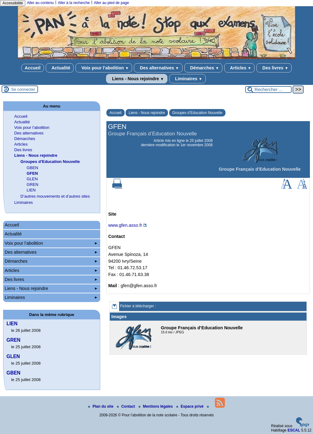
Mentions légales (156, 406)
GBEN (32, 167)
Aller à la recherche (74, 3)
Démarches (203, 68)
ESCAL (294, 430)
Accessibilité (12, 3)
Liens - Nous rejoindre (136, 79)
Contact (126, 406)
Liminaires (187, 79)
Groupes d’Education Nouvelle (197, 113)
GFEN (32, 173)
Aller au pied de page (111, 3)
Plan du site (101, 406)
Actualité (59, 68)
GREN (32, 184)
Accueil (33, 67)
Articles (239, 68)
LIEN (31, 190)
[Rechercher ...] (268, 89)
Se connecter (23, 89)
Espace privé (190, 406)
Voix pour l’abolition (104, 68)
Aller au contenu (40, 3)
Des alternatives (158, 68)
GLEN (32, 179)
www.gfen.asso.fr (125, 225)
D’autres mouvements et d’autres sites (55, 196)
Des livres (274, 68)
